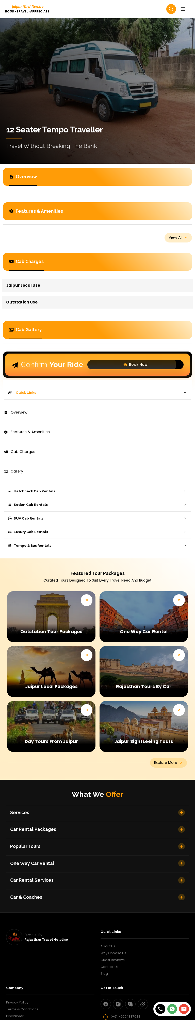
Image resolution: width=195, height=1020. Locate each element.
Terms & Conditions (22, 1009)
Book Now (124, 365)
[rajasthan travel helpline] (14, 937)
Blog (104, 973)
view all (178, 237)
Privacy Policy (17, 1002)
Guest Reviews (113, 960)
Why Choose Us (113, 953)
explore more (168, 762)
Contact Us (110, 967)
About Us (108, 946)
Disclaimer (15, 1016)
